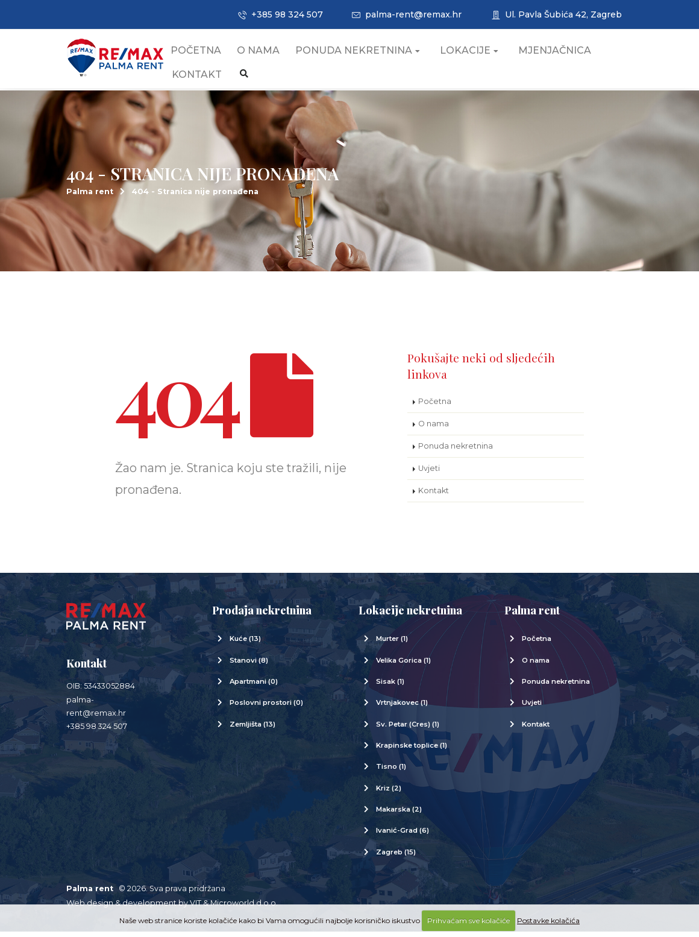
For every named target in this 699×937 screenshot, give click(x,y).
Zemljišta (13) (252, 729)
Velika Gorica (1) (403, 665)
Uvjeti (429, 473)
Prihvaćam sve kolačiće (468, 920)
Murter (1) (392, 644)
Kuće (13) (245, 644)
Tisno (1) (391, 772)
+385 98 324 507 (280, 14)
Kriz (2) (388, 793)
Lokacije (482, 54)
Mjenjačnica (567, 54)
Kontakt (209, 78)
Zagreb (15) (396, 857)
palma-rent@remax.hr (407, 14)
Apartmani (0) (254, 687)
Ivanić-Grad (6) (402, 835)
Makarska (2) (399, 814)
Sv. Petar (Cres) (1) (407, 729)
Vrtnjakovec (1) (402, 708)
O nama (270, 54)
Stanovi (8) (249, 665)
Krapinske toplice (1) (411, 750)
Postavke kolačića (548, 920)
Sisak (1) (390, 687)
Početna (208, 54)
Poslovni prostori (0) (266, 708)
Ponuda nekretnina (370, 54)
